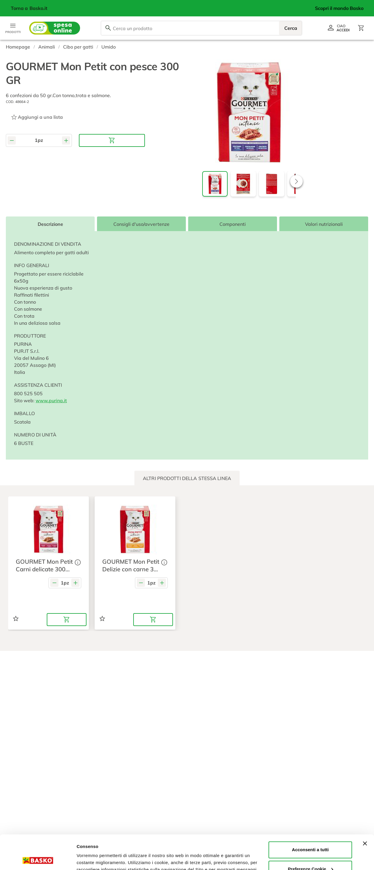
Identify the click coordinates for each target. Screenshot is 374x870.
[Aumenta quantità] (66, 140)
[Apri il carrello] (361, 28)
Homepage (18, 47)
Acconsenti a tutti (310, 815)
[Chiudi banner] (365, 809)
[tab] (187, 478)
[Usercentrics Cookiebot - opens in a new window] (37, 858)
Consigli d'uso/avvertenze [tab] (141, 224)
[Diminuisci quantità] (11, 140)
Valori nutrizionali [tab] (324, 224)
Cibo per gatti (78, 47)
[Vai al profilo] (338, 28)
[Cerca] (108, 28)
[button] (296, 181)
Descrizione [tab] (50, 224)
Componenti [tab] (232, 224)
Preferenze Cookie (96, 858)
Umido (108, 47)
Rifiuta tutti (310, 853)
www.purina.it (51, 400)
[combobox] (201, 28)
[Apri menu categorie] (13, 28)
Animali (46, 47)
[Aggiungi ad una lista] (36, 117)
